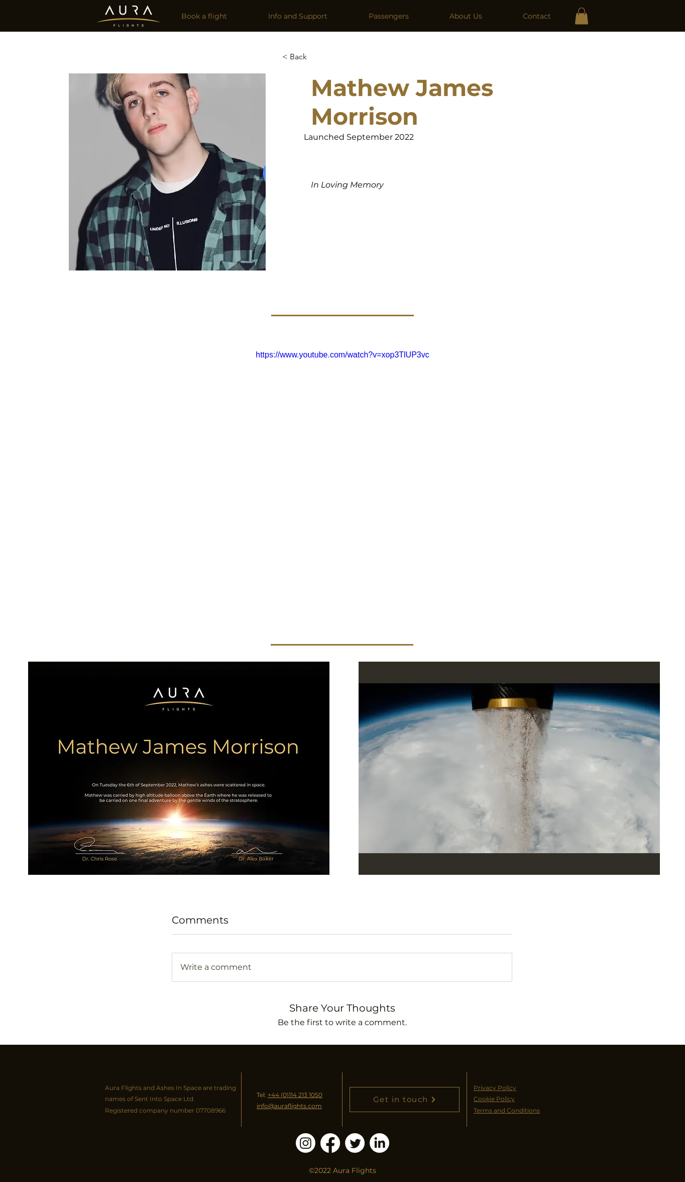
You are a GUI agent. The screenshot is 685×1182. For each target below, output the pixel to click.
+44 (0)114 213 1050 (295, 1095)
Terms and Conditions (507, 1110)
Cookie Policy (494, 1099)
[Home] (128, 16)
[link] (582, 16)
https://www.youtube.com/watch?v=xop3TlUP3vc (342, 354)
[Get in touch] (405, 1099)
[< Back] (302, 56)
